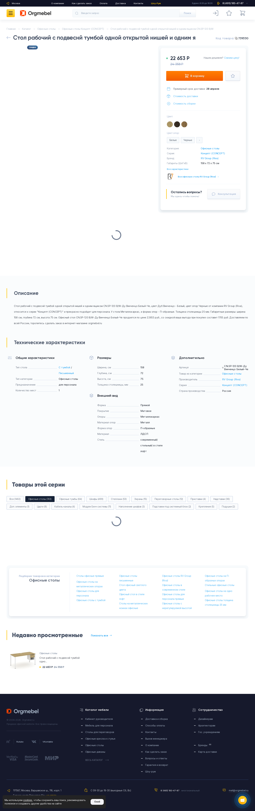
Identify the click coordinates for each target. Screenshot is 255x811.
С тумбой (64, 367)
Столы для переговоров (99, 732)
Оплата (103, 3)
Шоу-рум (150, 771)
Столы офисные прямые (90, 575)
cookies (27, 800)
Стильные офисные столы (219, 585)
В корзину (194, 76)
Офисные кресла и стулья (100, 738)
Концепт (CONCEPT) (213, 153)
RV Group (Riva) (210, 158)
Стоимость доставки (185, 96)
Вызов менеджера (156, 738)
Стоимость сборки (184, 104)
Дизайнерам (205, 719)
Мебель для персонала (99, 725)
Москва (16, 3)
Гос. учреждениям (209, 732)
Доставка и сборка (156, 719)
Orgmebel (23, 711)
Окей (97, 801)
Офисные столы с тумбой (90, 600)
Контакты (138, 3)
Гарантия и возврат (156, 765)
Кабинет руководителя (99, 719)
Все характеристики (177, 169)
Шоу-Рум (156, 3)
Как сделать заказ (82, 3)
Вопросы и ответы (156, 758)
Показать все (101, 635)
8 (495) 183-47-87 (170, 790)
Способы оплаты (155, 725)
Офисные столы (210, 148)
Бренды (204, 745)
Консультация (224, 194)
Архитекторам (206, 725)
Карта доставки (207, 751)
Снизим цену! (231, 57)
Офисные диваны (95, 751)
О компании (57, 3)
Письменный (66, 373)
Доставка (120, 3)
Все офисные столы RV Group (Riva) (198, 176)
